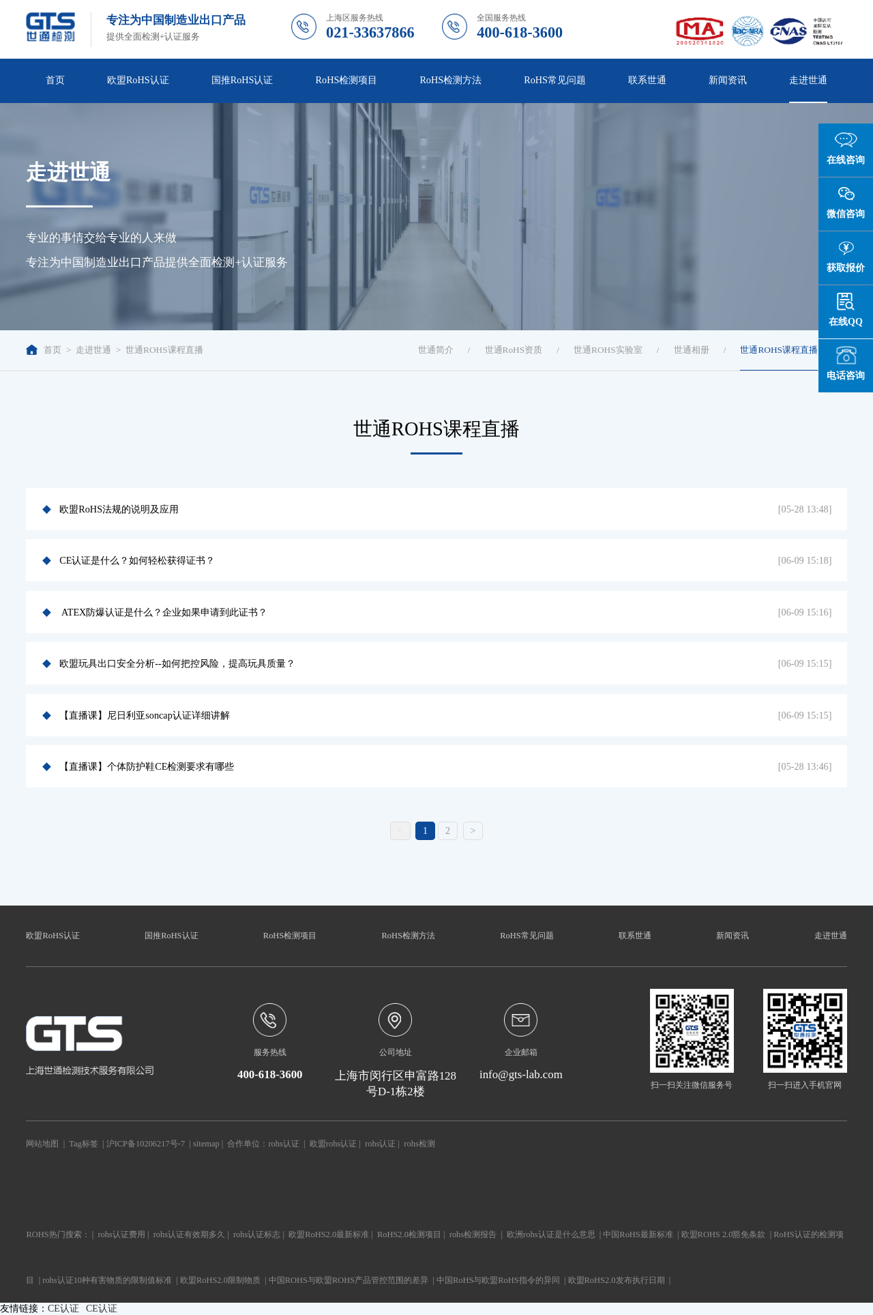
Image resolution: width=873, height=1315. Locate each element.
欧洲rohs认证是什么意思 (551, 1234)
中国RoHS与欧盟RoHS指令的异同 (498, 1280)
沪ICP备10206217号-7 (145, 1143)
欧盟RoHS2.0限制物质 (220, 1280)
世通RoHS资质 (514, 350)
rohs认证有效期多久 (189, 1234)
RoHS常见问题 (555, 79)
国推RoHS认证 (242, 79)
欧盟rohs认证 (333, 1143)
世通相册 (691, 350)
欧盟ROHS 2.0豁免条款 (723, 1234)
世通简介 (436, 350)
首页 (55, 79)
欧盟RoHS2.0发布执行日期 (616, 1280)
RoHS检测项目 (347, 79)
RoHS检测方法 (450, 79)
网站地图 (42, 1143)
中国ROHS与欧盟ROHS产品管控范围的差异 (348, 1280)
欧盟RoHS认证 (138, 79)
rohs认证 (283, 1143)
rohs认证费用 (121, 1234)
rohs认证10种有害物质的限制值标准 (107, 1280)
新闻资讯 (728, 79)
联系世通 (647, 79)
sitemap (206, 1143)
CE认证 (63, 1308)
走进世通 (808, 79)
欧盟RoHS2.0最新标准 (328, 1234)
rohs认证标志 (256, 1234)
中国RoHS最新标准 (637, 1234)
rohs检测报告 (473, 1234)
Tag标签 (83, 1143)
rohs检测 (419, 1143)
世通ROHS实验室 (608, 350)
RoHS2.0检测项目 (409, 1234)
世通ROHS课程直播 (164, 350)
